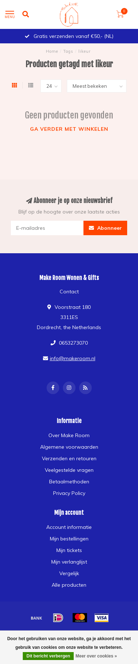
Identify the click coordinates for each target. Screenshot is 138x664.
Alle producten (69, 585)
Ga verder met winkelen (69, 129)
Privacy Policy (69, 493)
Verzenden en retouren (69, 458)
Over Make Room (69, 435)
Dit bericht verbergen (48, 656)
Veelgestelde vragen (69, 470)
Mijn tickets (69, 550)
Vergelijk (69, 573)
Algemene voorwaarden (69, 447)
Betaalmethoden (69, 481)
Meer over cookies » (96, 656)
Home (52, 51)
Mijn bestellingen (69, 538)
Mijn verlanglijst (69, 562)
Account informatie (69, 527)
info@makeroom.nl (72, 358)
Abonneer (105, 228)
